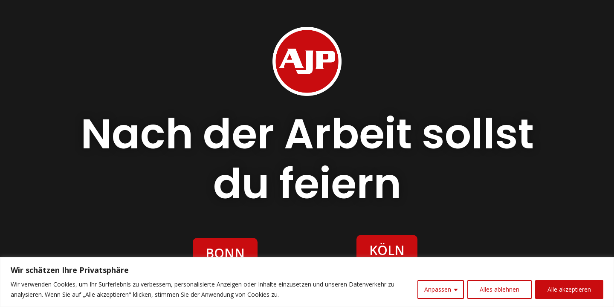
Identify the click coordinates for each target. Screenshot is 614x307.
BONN (225, 253)
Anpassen (437, 289)
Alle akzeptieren (569, 289)
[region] (307, 282)
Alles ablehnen (499, 289)
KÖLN (387, 250)
